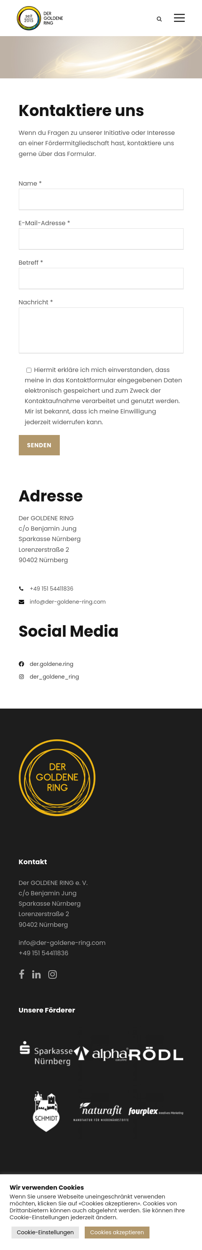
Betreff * (101, 273)
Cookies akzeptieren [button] (117, 1232)
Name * (101, 194)
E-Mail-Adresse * (101, 234)
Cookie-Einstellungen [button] (45, 1232)
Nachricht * (101, 327)
